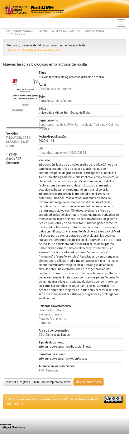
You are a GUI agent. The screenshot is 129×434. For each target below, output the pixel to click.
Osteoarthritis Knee (51, 310)
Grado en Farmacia (94, 30)
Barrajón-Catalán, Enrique (55, 100)
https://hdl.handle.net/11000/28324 (62, 152)
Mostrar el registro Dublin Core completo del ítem (38, 382)
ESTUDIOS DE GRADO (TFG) (65, 30)
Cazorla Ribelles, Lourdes (55, 89)
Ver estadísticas (88, 382)
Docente (42, 30)
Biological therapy (50, 314)
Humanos (45, 322)
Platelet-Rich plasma (52, 318)
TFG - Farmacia (17, 34)
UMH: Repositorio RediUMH (19, 30)
